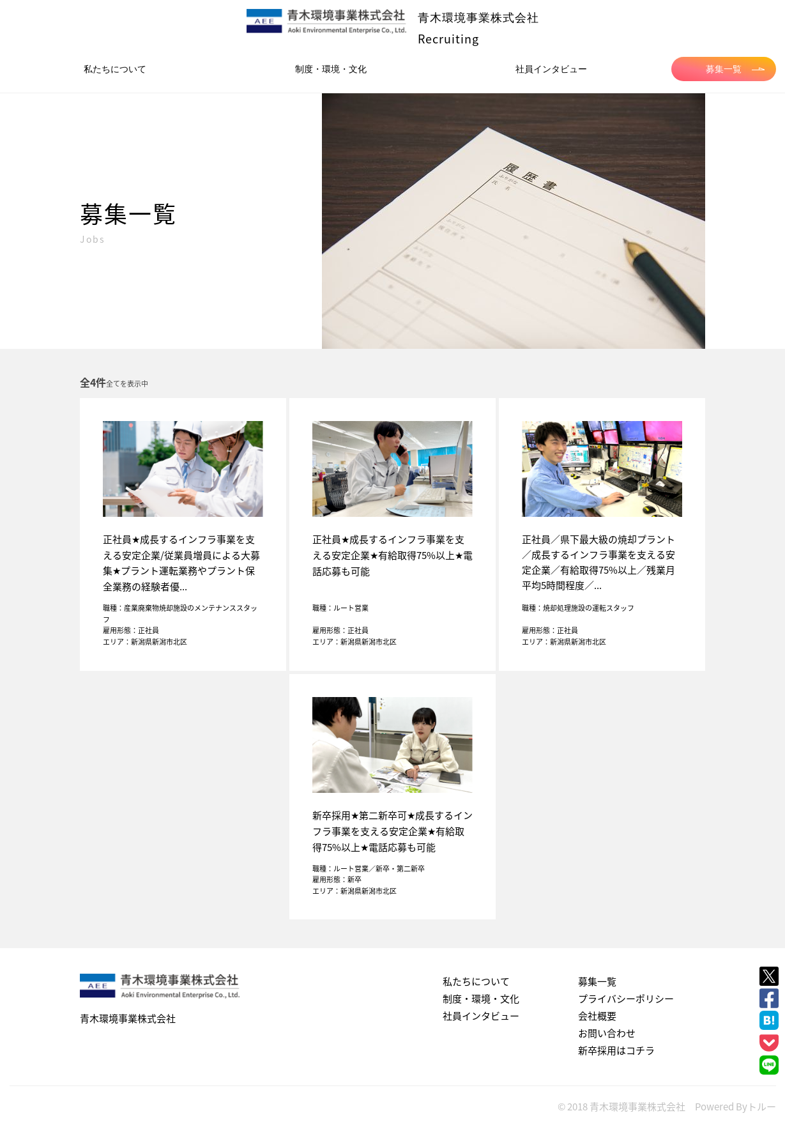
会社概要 (597, 1016)
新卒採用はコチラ (616, 1050)
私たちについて (115, 69)
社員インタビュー (551, 69)
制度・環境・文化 (331, 69)
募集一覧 (735, 69)
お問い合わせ (607, 1033)
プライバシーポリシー (626, 999)
